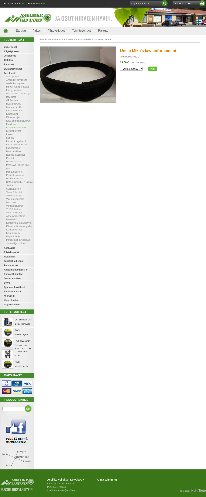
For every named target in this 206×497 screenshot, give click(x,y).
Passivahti (11, 219)
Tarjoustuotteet (12, 304)
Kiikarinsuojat (13, 117)
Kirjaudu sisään (12, 3)
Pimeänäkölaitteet (13, 274)
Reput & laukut (13, 236)
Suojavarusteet (13, 189)
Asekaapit (9, 248)
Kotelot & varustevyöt (17, 127)
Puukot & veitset (14, 178)
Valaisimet (9, 256)
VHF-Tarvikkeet (14, 212)
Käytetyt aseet (11, 51)
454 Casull (9, 296)
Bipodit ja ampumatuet (17, 86)
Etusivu (21, 30)
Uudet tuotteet (11, 300)
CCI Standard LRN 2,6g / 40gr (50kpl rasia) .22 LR (23, 324)
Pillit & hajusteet (14, 172)
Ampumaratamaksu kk (16, 269)
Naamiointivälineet (15, 155)
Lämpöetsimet (13, 148)
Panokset (9, 64)
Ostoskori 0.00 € (183, 3)
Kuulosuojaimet (14, 229)
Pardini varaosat (13, 291)
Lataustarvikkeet (13, 68)
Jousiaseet (10, 55)
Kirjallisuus (11, 124)
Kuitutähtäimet (13, 131)
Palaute (103, 30)
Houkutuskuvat (13, 103)
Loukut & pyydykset (16, 141)
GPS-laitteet (12, 100)
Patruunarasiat (13, 161)
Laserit (9, 134)
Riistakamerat (11, 252)
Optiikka (8, 60)
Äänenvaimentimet (15, 216)
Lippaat (10, 137)
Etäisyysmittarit (14, 90)
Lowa (7, 282)
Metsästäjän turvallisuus (18, 240)
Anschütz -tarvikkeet (16, 80)
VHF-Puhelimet (14, 209)
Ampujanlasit (12, 76)
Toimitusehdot (81, 30)
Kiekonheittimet (14, 110)
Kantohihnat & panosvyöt (18, 223)
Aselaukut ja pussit (15, 83)
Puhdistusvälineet (15, 175)
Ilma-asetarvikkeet (15, 107)
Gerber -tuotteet (12, 278)
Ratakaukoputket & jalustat (19, 182)
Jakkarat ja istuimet (16, 243)
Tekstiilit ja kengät (13, 261)
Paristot (10, 158)
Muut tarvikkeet (14, 151)
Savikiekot (11, 185)
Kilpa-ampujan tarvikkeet (18, 120)
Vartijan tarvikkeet (15, 206)
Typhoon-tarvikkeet (14, 287)
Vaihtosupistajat (14, 195)
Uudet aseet (10, 47)
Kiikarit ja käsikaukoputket (19, 226)
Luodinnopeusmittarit (16, 144)
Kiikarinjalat (12, 114)
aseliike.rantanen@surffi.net (61, 490)
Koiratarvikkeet (13, 233)
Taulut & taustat (14, 192)
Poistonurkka (11, 265)
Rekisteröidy (35, 3)
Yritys (37, 30)
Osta (152, 68)
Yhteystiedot (56, 30)
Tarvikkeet (9, 73)
